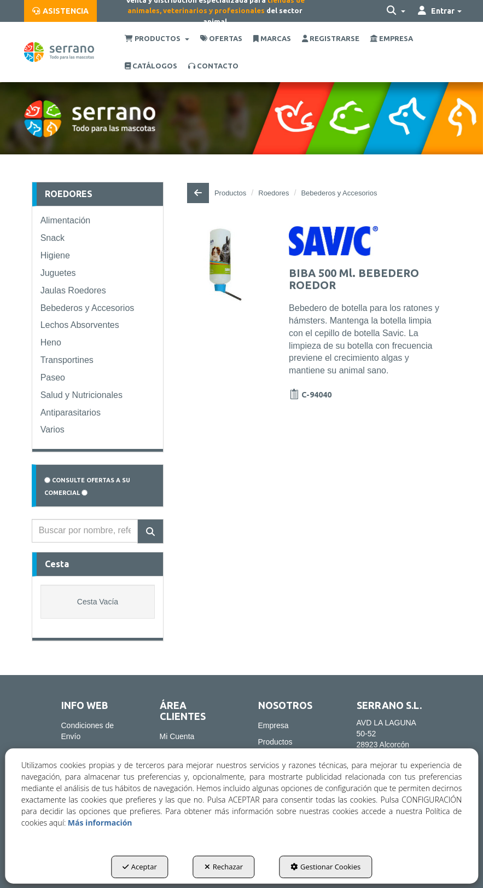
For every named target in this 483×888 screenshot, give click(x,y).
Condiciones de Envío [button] (87, 731)
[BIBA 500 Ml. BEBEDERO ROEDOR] (225, 264)
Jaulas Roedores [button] (73, 290)
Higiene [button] (55, 255)
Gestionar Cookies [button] (325, 867)
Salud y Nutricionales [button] (81, 395)
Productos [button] (275, 741)
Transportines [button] (67, 360)
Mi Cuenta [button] (177, 736)
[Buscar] (150, 531)
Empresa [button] (273, 725)
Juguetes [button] (58, 273)
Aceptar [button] (140, 867)
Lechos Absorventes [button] (79, 325)
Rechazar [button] (224, 867)
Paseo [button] (52, 377)
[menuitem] (60, 11)
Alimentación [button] (65, 220)
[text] (85, 531)
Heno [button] (50, 342)
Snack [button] (52, 238)
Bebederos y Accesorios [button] (87, 308)
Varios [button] (52, 429)
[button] (60, 11)
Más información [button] (100, 822)
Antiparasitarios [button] (70, 412)
